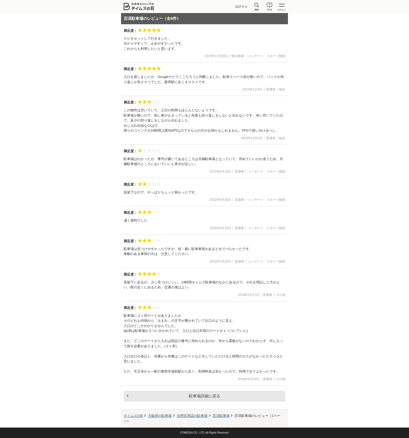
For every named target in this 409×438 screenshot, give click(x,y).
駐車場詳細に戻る (204, 396)
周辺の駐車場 (192, 416)
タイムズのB (133, 416)
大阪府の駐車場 (160, 416)
